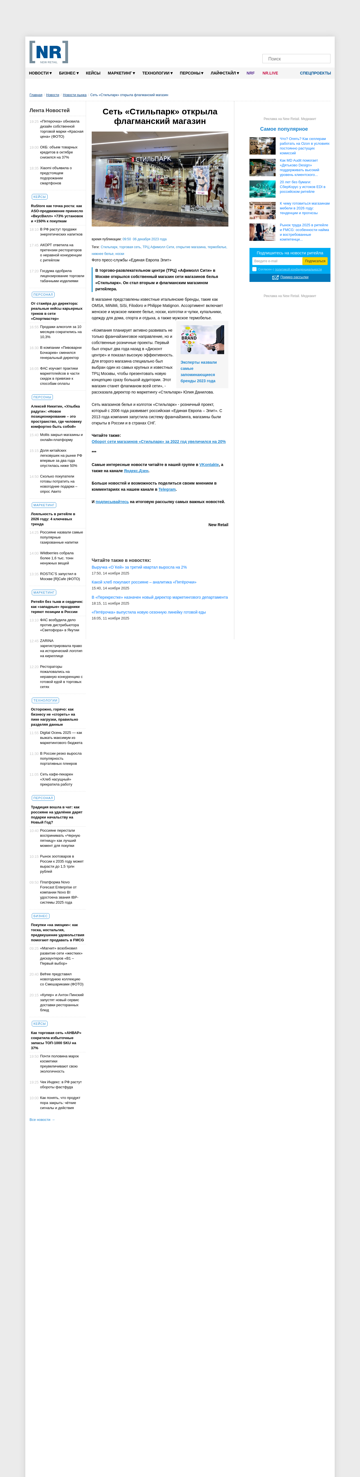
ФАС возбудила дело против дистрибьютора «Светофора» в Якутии (59, 625)
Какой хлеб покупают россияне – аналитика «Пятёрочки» (144, 582)
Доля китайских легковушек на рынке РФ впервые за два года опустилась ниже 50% (61, 458)
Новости (40, 73)
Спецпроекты (313, 73)
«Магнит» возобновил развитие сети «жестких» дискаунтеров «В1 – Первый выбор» (61, 955)
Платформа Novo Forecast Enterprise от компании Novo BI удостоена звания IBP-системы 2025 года (59, 892)
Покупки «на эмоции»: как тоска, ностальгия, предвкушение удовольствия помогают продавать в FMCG (57, 932)
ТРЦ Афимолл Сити (158, 247)
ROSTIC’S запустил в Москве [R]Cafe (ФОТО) (60, 576)
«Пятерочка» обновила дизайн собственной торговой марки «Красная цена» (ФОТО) (62, 129)
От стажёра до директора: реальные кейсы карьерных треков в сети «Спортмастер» (56, 311)
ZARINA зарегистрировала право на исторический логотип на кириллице (61, 648)
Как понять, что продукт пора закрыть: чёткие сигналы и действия (60, 1103)
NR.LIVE (270, 73)
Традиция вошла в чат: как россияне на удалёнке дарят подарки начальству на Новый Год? (56, 814)
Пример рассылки (294, 277)
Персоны (192, 73)
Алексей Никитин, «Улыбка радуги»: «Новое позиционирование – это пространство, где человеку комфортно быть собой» (56, 416)
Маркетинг (121, 73)
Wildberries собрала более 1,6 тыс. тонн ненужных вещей (57, 558)
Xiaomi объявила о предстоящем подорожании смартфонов (56, 175)
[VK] (280, 44)
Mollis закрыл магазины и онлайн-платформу (61, 437)
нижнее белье (103, 254)
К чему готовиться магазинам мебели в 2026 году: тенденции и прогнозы (305, 208)
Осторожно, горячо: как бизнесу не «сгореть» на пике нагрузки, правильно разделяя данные (54, 717)
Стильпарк (109, 247)
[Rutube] (312, 44)
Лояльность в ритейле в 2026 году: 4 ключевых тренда (53, 519)
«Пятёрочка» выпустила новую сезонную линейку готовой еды (149, 612)
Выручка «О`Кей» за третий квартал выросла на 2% (139, 567)
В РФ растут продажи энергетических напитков (61, 231)
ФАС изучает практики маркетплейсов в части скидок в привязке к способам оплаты (60, 376)
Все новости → (42, 1120)
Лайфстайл (225, 73)
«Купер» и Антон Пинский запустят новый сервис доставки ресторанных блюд (62, 1002)
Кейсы (93, 73)
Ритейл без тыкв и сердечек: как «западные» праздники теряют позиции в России (57, 607)
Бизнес (68, 73)
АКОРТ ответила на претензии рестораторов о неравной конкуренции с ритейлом (61, 252)
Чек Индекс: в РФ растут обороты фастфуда (61, 1084)
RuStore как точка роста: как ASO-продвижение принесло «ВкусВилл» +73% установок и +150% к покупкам (57, 213)
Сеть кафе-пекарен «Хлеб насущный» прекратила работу (56, 779)
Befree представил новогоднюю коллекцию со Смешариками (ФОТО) (62, 979)
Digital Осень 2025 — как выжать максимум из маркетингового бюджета (61, 737)
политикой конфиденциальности (298, 269)
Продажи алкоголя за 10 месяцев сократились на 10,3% (61, 332)
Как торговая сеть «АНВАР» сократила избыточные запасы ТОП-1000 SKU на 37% (56, 1040)
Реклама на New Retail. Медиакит (290, 119)
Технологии (157, 73)
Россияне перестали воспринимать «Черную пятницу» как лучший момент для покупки (60, 838)
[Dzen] (290, 44)
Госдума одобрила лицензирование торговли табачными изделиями (62, 276)
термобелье (217, 247)
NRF (251, 73)
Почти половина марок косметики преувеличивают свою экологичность (59, 1063)
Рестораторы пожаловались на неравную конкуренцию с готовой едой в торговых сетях (61, 676)
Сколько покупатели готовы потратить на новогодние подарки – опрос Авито (59, 484)
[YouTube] (301, 44)
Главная (36, 95)
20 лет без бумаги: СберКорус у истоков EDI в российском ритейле (302, 187)
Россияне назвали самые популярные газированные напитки (61, 537)
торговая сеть (130, 247)
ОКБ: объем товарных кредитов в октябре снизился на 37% (59, 152)
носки (119, 254)
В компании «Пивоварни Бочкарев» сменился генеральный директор (61, 352)
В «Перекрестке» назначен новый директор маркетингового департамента (160, 597)
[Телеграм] (269, 44)
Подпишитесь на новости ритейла (290, 252)
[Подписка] (323, 44)
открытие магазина (191, 247)
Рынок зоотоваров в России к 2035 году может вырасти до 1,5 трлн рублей (62, 864)
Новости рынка (75, 95)
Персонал (43, 294)
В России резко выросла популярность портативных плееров (61, 758)
